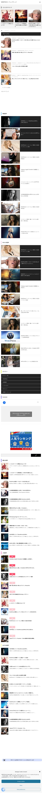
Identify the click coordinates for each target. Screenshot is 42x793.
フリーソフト (29, 38)
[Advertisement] (12, 101)
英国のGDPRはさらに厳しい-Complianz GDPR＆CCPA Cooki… (30, 349)
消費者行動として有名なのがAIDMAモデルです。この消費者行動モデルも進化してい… (25, 527)
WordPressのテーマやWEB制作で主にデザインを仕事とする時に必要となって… (23, 677)
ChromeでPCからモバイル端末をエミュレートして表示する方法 (30, 232)
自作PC (25, 64)
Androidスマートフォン (22, 62)
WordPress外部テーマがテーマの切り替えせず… (19, 481)
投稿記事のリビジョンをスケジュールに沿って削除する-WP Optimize (30, 275)
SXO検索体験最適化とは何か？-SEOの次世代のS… (20, 490)
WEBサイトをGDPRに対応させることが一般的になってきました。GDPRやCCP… (24, 536)
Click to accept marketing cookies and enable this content (21, 414)
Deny (21, 785)
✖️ (4, 760)
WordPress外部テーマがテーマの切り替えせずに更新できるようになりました (35, 25)
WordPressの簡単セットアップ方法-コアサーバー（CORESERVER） (30, 336)
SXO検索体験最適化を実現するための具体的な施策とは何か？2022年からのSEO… (24, 501)
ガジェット (5, 388)
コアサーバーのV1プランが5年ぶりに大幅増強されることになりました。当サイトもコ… (24, 466)
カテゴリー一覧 (5, 375)
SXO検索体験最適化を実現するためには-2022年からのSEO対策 (30, 195)
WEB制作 (5, 382)
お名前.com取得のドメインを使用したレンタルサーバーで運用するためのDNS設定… (24, 668)
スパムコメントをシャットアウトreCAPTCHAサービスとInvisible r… (30, 182)
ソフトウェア (5, 385)
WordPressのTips (35, 20)
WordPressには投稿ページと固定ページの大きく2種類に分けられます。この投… (23, 659)
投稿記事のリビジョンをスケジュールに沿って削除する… (21, 692)
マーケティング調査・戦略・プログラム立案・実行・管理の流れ (30, 220)
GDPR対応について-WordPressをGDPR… (18, 534)
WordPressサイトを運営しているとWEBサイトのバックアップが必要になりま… (23, 703)
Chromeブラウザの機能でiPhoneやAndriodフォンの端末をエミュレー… (22, 712)
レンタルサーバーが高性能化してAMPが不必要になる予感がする (21, 25)
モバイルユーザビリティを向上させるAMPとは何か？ (30, 134)
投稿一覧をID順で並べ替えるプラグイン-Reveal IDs (22, 52)
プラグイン (26, 50)
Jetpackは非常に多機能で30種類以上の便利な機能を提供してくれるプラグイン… (23, 730)
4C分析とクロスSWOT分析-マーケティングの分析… (20, 684)
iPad (34, 62)
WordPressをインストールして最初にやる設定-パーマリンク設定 (30, 299)
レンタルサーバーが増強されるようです (7, 24)
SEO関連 (7, 20)
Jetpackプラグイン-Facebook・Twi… (17, 728)
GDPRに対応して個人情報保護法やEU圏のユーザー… (20, 543)
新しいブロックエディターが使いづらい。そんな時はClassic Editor (25, 78)
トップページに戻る (6, 87)
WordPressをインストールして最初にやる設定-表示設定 (30, 207)
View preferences (21, 789)
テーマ (25, 38)
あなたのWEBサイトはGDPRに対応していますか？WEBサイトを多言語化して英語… (24, 545)
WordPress (5, 378)
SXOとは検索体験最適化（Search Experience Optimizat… (19, 492)
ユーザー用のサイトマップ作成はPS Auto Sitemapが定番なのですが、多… (22, 518)
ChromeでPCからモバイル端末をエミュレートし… (20, 710)
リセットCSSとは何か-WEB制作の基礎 (20, 66)
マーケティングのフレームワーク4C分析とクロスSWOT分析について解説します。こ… (25, 686)
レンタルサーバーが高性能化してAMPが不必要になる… (21, 472)
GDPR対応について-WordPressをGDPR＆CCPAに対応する (29, 121)
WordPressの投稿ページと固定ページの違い (18, 657)
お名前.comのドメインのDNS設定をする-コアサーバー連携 (21, 576)
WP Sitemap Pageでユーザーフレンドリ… (18, 516)
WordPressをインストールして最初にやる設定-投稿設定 (30, 158)
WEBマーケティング (7, 392)
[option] (7, 18)
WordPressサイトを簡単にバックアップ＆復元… (19, 701)
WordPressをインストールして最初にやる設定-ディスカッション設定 (30, 146)
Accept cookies (21, 781)
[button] (39, 771)
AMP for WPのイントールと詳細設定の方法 (29, 361)
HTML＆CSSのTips (30, 62)
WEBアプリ (19, 75)
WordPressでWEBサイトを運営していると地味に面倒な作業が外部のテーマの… (23, 483)
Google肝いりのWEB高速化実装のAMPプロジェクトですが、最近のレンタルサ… (24, 474)
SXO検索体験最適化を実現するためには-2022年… (20, 499)
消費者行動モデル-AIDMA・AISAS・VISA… (18, 525)
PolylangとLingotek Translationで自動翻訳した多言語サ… (30, 170)
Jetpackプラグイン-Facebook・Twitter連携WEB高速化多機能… (22, 638)
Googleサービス (21, 20)
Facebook (5, 397)
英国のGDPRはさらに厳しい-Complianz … (18, 508)
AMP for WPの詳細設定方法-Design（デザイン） (19, 594)
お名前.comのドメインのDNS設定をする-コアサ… (20, 666)
